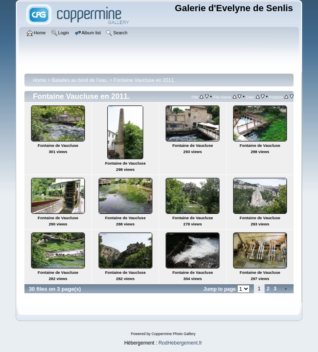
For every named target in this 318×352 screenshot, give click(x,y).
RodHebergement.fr (180, 343)
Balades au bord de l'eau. (80, 80)
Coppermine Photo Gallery (173, 334)
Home (39, 80)
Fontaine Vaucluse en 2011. (145, 80)
